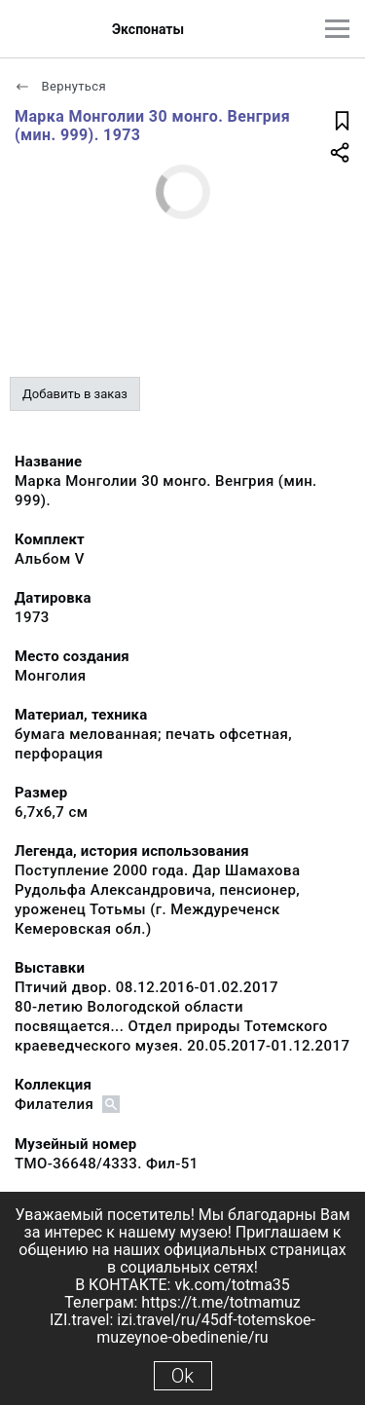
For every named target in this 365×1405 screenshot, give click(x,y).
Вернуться (60, 86)
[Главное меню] (337, 29)
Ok (182, 1375)
